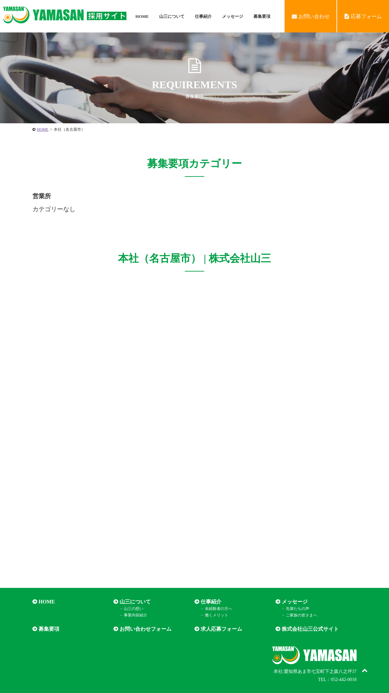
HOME (142, 16)
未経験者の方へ (218, 608)
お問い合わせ (311, 16)
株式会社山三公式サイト (310, 629)
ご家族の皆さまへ (301, 615)
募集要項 (261, 16)
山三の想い (133, 608)
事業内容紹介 (135, 615)
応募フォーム (363, 16)
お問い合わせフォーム (145, 629)
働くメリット (216, 615)
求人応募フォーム (221, 629)
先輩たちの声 (297, 608)
